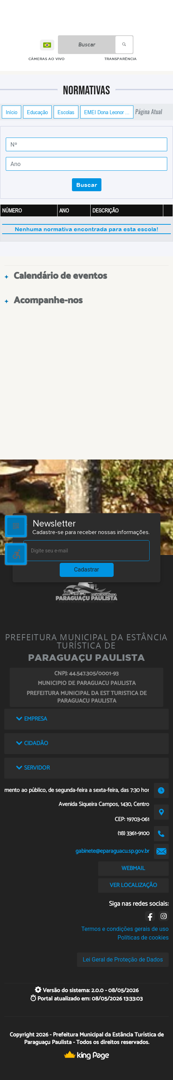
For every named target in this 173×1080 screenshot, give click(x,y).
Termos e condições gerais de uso (125, 929)
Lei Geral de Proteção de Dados (123, 959)
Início (11, 112)
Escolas (66, 112)
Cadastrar (86, 569)
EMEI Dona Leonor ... (106, 112)
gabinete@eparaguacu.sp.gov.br (112, 851)
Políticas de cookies (143, 937)
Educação (37, 112)
